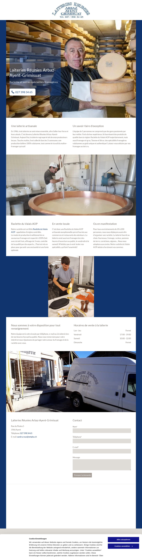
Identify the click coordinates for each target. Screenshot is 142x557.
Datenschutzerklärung (54, 546)
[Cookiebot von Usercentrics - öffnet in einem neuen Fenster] (14, 552)
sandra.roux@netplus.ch (27, 437)
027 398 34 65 (26, 433)
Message (76, 457)
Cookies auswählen (37, 553)
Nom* (75, 427)
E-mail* (76, 447)
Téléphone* (77, 437)
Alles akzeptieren (123, 528)
